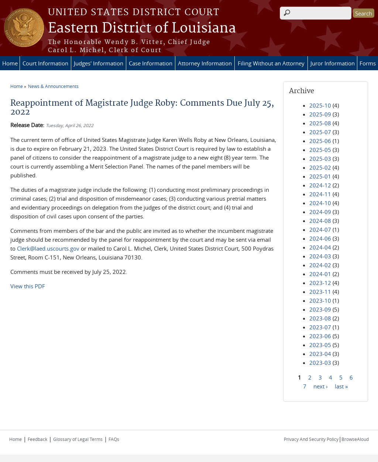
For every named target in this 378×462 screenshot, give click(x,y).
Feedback (37, 439)
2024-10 (320, 203)
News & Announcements (53, 86)
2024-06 (320, 238)
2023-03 (320, 362)
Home (10, 63)
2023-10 (320, 300)
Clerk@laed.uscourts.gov (48, 248)
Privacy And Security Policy (311, 439)
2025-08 (320, 123)
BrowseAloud (355, 439)
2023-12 (320, 282)
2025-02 (320, 167)
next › (320, 386)
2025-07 (320, 132)
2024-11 (320, 194)
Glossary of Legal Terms (78, 439)
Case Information (150, 63)
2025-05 (320, 149)
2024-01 (320, 274)
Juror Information (332, 63)
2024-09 (320, 211)
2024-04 (320, 247)
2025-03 (320, 158)
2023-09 (320, 309)
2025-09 (320, 114)
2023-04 (320, 353)
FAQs (114, 439)
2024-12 (320, 185)
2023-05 (320, 345)
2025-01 (320, 176)
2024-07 (320, 229)
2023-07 (320, 327)
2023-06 (320, 336)
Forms (368, 63)
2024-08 (320, 220)
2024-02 (320, 265)
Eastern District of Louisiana (142, 28)
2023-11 (320, 291)
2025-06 (320, 141)
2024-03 (320, 256)
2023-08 (320, 318)
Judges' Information (98, 63)
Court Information (45, 63)
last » (341, 386)
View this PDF (27, 286)
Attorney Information (205, 63)
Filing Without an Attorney (271, 63)
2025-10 (320, 105)
